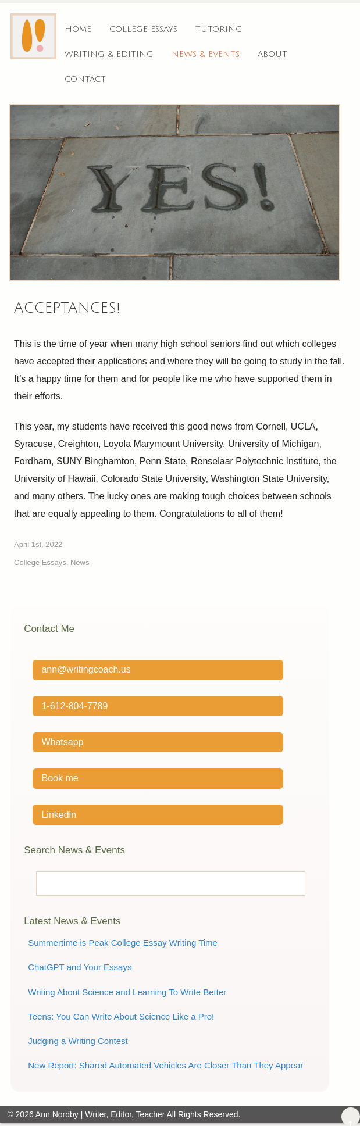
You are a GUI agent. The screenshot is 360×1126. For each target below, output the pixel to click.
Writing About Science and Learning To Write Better (127, 992)
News (80, 562)
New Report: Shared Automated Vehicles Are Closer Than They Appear (165, 1065)
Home (78, 29)
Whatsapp (62, 742)
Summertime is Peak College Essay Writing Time (123, 943)
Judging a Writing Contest (77, 1041)
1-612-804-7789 (74, 706)
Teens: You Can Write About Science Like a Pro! (121, 1016)
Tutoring (219, 29)
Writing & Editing (109, 54)
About (272, 54)
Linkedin (58, 815)
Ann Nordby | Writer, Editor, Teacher (100, 1114)
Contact (85, 79)
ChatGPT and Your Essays (79, 967)
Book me (59, 778)
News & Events (206, 54)
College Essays (143, 29)
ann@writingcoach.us (85, 669)
